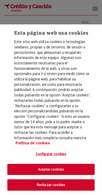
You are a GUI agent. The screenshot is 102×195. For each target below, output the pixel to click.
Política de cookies (33, 143)
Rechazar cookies (51, 185)
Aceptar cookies (51, 169)
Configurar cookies (51, 154)
